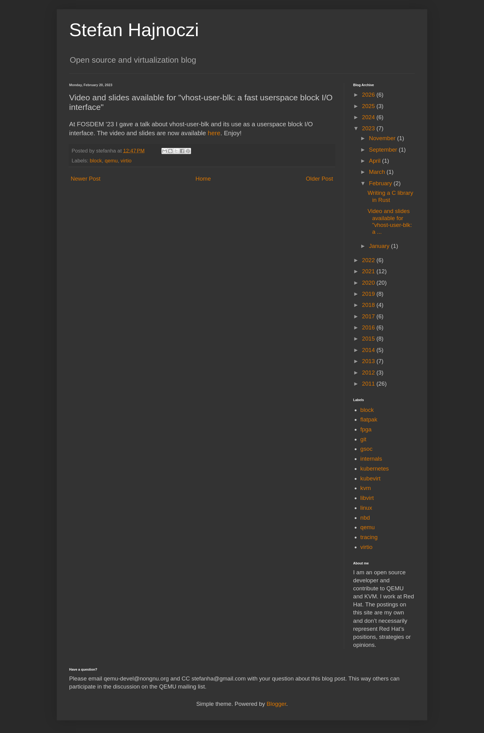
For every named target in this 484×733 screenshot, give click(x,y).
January (380, 246)
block (96, 161)
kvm (365, 488)
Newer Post (85, 178)
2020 (369, 282)
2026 (369, 94)
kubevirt (370, 478)
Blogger (276, 704)
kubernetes (374, 468)
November (383, 138)
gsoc (366, 449)
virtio (126, 161)
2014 (369, 350)
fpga (365, 429)
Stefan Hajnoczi (134, 29)
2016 (369, 327)
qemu (111, 161)
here (214, 132)
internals (371, 458)
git (363, 439)
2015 (369, 338)
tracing (369, 537)
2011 (369, 383)
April (375, 160)
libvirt (367, 498)
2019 (369, 294)
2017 (369, 316)
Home (203, 178)
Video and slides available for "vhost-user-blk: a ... (390, 221)
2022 (369, 260)
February (381, 183)
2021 (369, 271)
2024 (369, 117)
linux (366, 508)
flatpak (368, 419)
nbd (365, 517)
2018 (369, 305)
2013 (369, 361)
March (377, 172)
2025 (369, 106)
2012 (369, 372)
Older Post (319, 178)
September (383, 149)
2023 (369, 128)
